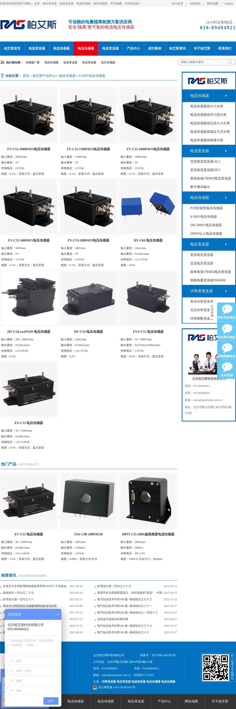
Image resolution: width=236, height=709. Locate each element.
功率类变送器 (201, 291)
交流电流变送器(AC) (205, 161)
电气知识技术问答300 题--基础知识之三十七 (124, 625)
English (228, 3)
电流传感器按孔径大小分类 (210, 123)
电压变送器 (110, 48)
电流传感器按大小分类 (206, 106)
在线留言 (195, 3)
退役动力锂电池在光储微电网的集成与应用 (30, 606)
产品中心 (133, 48)
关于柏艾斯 (202, 48)
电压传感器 (86, 48)
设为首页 (177, 3)
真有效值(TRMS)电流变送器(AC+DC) (210, 180)
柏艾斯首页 (12, 48)
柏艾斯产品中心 (44, 76)
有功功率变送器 (201, 301)
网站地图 (212, 3)
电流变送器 (37, 48)
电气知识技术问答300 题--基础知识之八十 (123, 632)
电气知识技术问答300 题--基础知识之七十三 (124, 599)
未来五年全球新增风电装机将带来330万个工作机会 (35, 586)
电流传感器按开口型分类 (208, 115)
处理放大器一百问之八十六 (114, 586)
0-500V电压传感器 (92, 76)
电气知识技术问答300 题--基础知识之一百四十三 (127, 612)
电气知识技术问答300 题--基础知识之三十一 (124, 606)
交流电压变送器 (201, 263)
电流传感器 (61, 48)
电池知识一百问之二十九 (18, 592)
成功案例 (154, 48)
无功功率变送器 (201, 310)
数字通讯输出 (200, 187)
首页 (26, 76)
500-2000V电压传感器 (206, 225)
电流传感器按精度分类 (206, 140)
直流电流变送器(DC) (205, 170)
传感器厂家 (32, 62)
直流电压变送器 (201, 255)
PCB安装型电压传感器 (206, 208)
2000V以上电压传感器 (206, 233)
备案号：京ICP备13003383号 (158, 655)
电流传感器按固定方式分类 (210, 131)
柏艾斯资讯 (177, 48)
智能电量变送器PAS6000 (208, 280)
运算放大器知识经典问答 (112, 619)
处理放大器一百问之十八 (18, 599)
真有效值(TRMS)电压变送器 (210, 272)
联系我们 (225, 48)
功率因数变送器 (201, 318)
